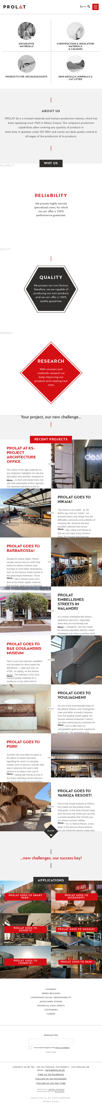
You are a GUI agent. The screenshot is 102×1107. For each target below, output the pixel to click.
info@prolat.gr (55, 1070)
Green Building (51, 994)
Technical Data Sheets (51, 1006)
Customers (51, 1010)
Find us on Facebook (51, 1075)
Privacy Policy (51, 1101)
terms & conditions (62, 1048)
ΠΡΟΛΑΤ (14, 6)
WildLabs (59, 1091)
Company (51, 989)
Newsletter (51, 1035)
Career (51, 1014)
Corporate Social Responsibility (51, 998)
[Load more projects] (51, 831)
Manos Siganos (57, 1089)
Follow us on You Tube (51, 1083)
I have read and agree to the (52, 1048)
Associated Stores (51, 1002)
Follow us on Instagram (51, 1079)
